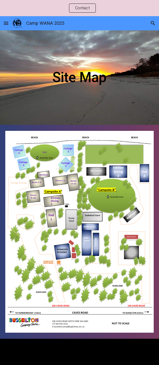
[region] (79, 8)
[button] (6, 23)
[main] (79, 77)
